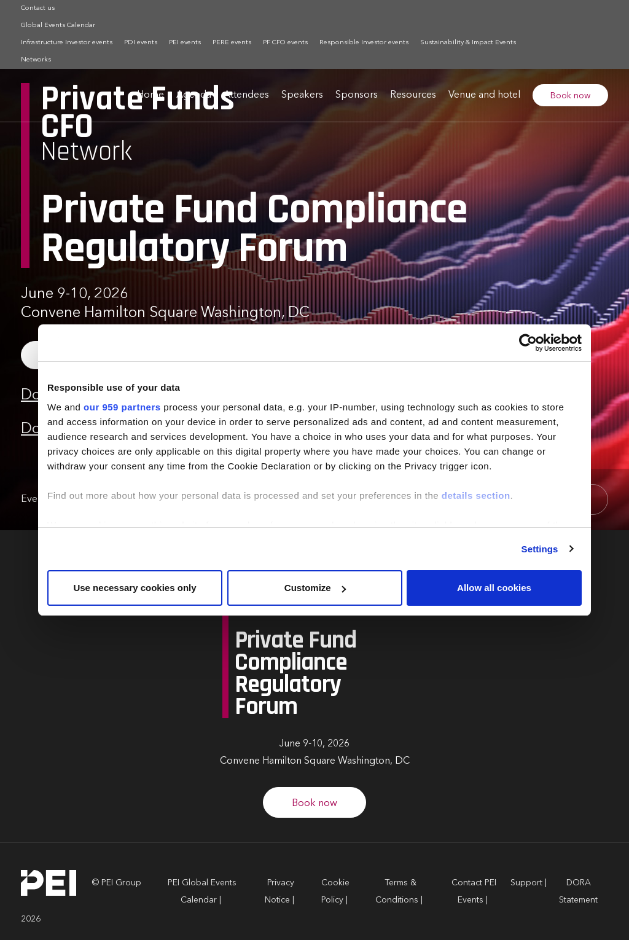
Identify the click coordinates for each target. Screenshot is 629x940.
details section (476, 495)
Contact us (38, 8)
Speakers (302, 95)
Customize (315, 587)
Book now (570, 96)
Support (526, 883)
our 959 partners (122, 407)
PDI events (140, 42)
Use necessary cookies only (134, 587)
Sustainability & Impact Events (468, 42)
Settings (540, 549)
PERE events (232, 42)
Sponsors (356, 95)
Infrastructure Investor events (66, 42)
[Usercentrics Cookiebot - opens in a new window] (528, 343)
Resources (413, 95)
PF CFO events (285, 42)
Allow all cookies (494, 587)
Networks (36, 60)
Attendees (246, 95)
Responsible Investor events (363, 42)
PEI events (185, 42)
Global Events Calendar (58, 25)
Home (150, 95)
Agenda (193, 95)
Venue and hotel (484, 95)
